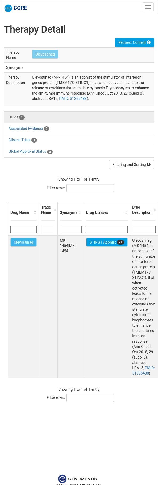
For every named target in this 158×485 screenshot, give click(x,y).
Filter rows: (56, 188)
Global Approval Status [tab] (31, 151)
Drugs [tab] (17, 117)
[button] (35, 212)
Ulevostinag (45, 54)
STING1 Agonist (107, 242)
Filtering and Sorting (132, 165)
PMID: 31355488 (73, 98)
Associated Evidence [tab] (29, 128)
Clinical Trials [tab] (23, 140)
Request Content (134, 42)
